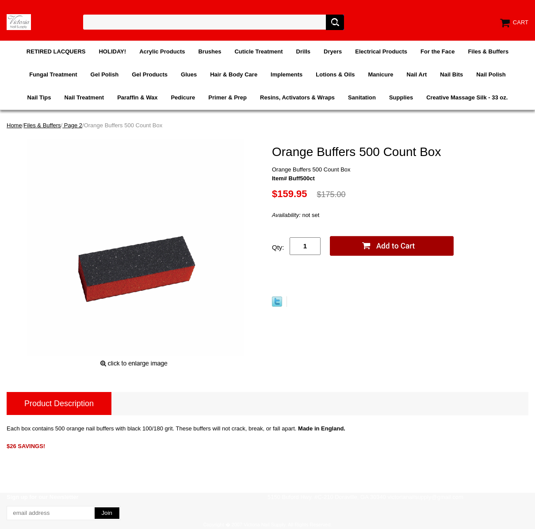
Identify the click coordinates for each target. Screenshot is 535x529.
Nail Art (417, 74)
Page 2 (72, 125)
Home (14, 125)
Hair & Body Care (233, 74)
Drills (303, 51)
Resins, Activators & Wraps (297, 97)
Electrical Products (381, 51)
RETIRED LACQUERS (56, 51)
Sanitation (362, 97)
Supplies (401, 97)
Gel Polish (105, 74)
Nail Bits (451, 74)
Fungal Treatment (53, 74)
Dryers (333, 51)
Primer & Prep (227, 97)
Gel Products (150, 74)
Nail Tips (39, 97)
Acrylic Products (162, 51)
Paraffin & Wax (137, 97)
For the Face (437, 51)
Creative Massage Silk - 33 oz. (467, 97)
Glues (189, 74)
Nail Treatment (84, 97)
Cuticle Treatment (258, 51)
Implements (286, 74)
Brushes (209, 51)
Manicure (380, 74)
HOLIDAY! (112, 51)
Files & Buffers (488, 51)
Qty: (278, 247)
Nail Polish (490, 74)
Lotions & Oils (335, 74)
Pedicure (183, 97)
